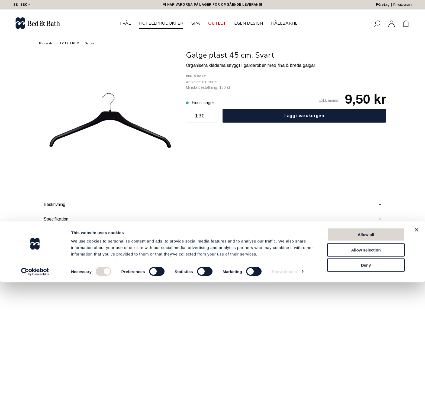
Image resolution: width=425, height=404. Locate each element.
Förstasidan (46, 43)
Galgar (89, 43)
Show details (284, 393)
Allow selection (366, 371)
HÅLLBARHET (286, 23)
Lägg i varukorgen (304, 115)
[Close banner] (416, 351)
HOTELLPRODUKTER (161, 23)
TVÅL (125, 23)
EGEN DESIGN (248, 23)
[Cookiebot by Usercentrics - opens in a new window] (35, 393)
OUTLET (217, 23)
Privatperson (402, 4)
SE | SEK (22, 4)
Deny (366, 387)
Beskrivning (212, 204)
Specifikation (212, 219)
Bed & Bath (196, 76)
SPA (195, 23)
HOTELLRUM (69, 43)
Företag (382, 4)
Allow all (366, 356)
